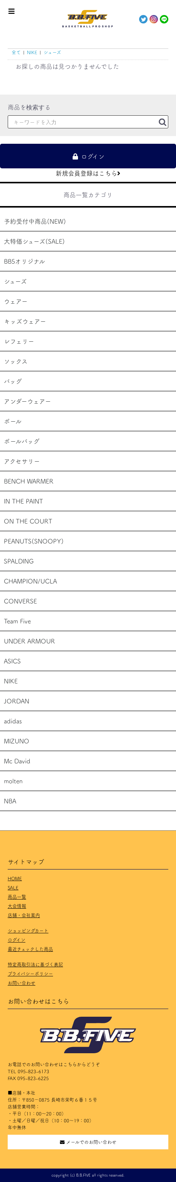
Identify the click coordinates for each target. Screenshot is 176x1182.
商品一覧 (17, 896)
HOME (15, 878)
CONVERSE (20, 601)
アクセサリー (22, 461)
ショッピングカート (28, 930)
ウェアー (16, 301)
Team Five (17, 621)
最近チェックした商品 (30, 949)
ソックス (16, 361)
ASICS (12, 661)
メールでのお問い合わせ (88, 1142)
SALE (13, 887)
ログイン (16, 939)
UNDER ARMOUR (29, 641)
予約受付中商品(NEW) (35, 221)
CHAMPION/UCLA (30, 581)
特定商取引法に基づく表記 (35, 964)
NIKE (11, 681)
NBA (10, 800)
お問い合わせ (21, 982)
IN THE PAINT (23, 501)
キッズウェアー (25, 321)
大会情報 (17, 906)
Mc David (17, 760)
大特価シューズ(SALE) (34, 241)
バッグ (13, 381)
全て (16, 52)
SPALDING (19, 561)
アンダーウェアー (27, 401)
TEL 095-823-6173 (28, 1071)
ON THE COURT (28, 521)
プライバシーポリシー (30, 973)
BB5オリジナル (24, 261)
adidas (13, 721)
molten (13, 780)
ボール (13, 421)
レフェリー (19, 341)
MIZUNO (16, 740)
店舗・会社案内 (24, 915)
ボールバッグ (22, 441)
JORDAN (16, 701)
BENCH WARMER (28, 481)
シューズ (15, 281)
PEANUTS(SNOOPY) (34, 541)
